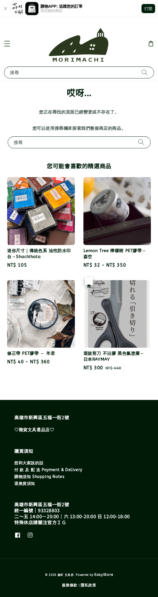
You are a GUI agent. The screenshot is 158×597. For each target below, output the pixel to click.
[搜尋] (145, 72)
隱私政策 (88, 585)
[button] (7, 43)
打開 (148, 8)
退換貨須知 (24, 483)
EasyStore (103, 574)
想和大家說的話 (28, 463)
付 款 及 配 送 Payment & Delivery (48, 470)
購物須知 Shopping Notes (39, 476)
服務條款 (69, 585)
